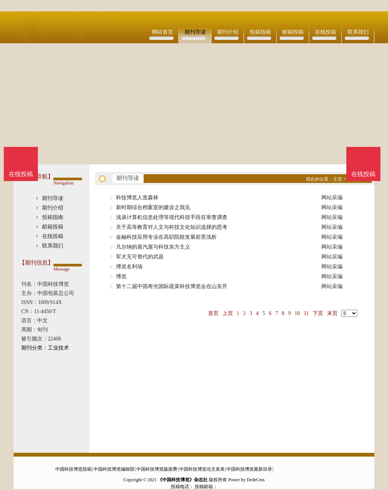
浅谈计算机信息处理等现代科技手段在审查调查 (171, 217)
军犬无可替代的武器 (140, 257)
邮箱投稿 (293, 32)
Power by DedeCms (246, 479)
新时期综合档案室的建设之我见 (153, 207)
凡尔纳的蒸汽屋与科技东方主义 (153, 247)
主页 (337, 179)
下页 (318, 313)
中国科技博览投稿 (73, 469)
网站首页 (162, 32)
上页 (227, 313)
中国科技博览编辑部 (114, 469)
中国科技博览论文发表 (202, 469)
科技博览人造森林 (137, 197)
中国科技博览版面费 (156, 469)
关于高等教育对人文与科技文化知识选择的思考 (171, 227)
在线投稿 (325, 32)
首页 (213, 313)
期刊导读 (195, 32)
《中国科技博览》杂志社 (183, 479)
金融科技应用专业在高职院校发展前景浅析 (166, 237)
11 (306, 313)
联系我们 (358, 32)
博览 (121, 276)
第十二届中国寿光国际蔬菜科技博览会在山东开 (171, 286)
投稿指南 (260, 32)
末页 (332, 313)
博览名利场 (129, 266)
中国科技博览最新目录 (249, 469)
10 (297, 313)
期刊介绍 (227, 32)
